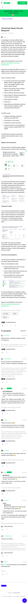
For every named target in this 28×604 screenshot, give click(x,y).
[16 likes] (8, 322)
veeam (14, 314)
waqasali (5, 562)
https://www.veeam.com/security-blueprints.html (10, 64)
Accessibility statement (20, 596)
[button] (2, 3)
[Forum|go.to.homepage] (7, 3)
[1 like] (7, 526)
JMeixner (5, 420)
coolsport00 (6, 335)
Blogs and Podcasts (7, 19)
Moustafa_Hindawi (7, 536)
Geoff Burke (6, 450)
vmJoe (4, 37)
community (5, 314)
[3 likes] (8, 349)
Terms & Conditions (7, 596)
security (5, 317)
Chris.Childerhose (7, 359)
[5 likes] (8, 463)
